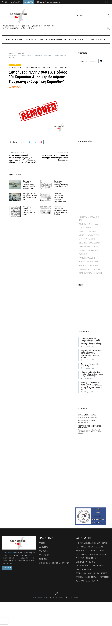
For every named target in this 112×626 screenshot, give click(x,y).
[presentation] (4, 621)
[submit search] (108, 15)
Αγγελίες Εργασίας (86, 228)
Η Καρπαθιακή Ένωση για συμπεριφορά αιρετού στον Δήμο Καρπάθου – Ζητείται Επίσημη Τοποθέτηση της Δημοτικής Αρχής (91, 341)
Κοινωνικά (83, 254)
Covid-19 (82, 224)
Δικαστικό (83, 243)
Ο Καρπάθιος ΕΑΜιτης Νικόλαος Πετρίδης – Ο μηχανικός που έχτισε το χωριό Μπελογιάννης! (92, 374)
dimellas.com (74, 597)
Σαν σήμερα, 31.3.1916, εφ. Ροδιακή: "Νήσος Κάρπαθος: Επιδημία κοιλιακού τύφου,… (29, 184)
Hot (89, 224)
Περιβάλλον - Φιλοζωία (88, 262)
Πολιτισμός (83, 265)
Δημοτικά (83, 239)
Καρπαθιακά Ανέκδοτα (88, 250)
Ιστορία (95, 246)
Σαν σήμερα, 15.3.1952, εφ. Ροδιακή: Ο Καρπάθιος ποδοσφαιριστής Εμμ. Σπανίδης (61, 210)
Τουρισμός (97, 269)
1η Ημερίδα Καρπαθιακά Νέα (89, 218)
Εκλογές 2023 (94, 243)
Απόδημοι (93, 231)
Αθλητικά (83, 231)
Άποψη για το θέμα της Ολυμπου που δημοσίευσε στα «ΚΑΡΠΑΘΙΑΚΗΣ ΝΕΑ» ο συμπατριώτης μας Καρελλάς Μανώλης (91, 353)
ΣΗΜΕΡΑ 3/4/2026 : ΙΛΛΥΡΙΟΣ (87, 415)
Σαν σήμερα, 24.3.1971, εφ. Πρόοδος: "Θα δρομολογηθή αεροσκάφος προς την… (60, 198)
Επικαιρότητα (84, 246)
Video (95, 224)
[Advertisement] (90, 99)
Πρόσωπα (94, 265)
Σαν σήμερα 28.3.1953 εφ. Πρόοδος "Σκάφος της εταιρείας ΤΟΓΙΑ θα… (30, 196)
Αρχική (11, 53)
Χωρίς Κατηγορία (85, 273)
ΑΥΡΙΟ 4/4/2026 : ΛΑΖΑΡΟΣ (86, 420)
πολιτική (98, 273)
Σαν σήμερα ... (21, 53)
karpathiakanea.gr (39, 597)
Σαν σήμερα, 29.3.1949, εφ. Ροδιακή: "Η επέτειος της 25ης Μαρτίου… (61, 183)
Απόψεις (82, 235)
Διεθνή (92, 239)
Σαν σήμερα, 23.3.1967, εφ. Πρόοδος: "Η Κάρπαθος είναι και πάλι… (29, 210)
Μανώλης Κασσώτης (87, 258)
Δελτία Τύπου (93, 235)
